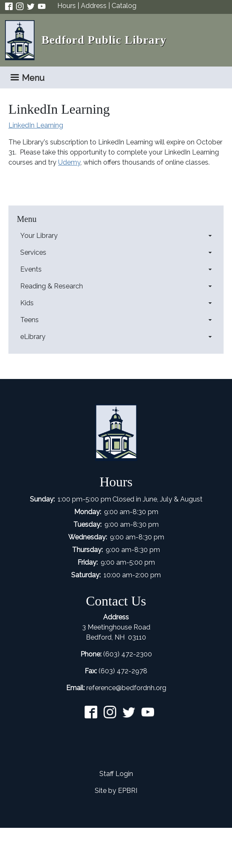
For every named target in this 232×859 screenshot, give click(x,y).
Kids (27, 303)
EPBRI (127, 791)
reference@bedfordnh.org (126, 688)
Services (33, 252)
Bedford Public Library (103, 40)
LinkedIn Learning (35, 125)
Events (31, 269)
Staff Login (116, 774)
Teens (29, 320)
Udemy (69, 162)
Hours (66, 6)
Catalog (124, 6)
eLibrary (32, 337)
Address (94, 6)
